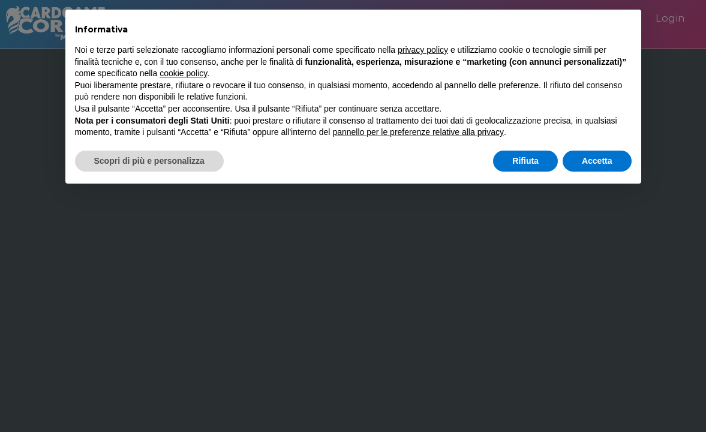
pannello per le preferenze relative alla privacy (418, 132)
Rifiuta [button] (525, 161)
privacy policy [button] (423, 50)
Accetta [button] (597, 161)
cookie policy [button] (183, 73)
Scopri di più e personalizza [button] (149, 161)
